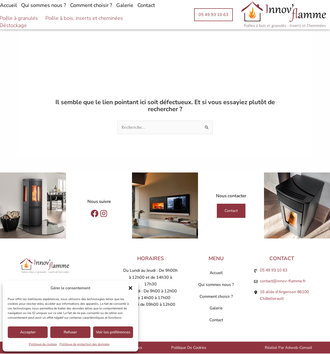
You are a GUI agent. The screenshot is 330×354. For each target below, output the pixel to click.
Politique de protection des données (85, 344)
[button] (130, 288)
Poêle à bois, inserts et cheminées (84, 18)
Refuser (70, 332)
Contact (146, 5)
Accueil (216, 273)
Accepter (28, 332)
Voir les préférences (113, 332)
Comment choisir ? (91, 5)
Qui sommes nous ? (43, 5)
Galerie (124, 5)
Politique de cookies (43, 344)
